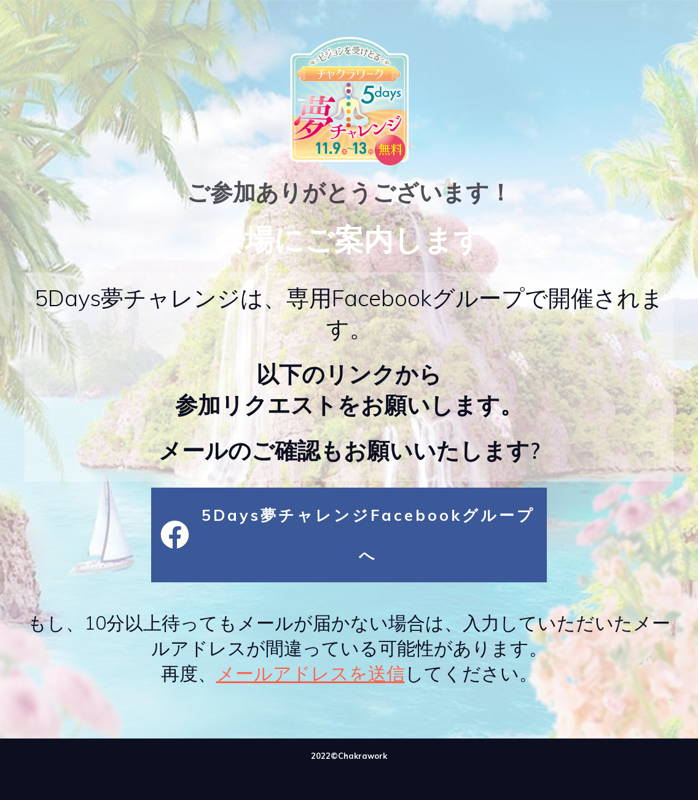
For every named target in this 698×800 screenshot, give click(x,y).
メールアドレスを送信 (310, 673)
